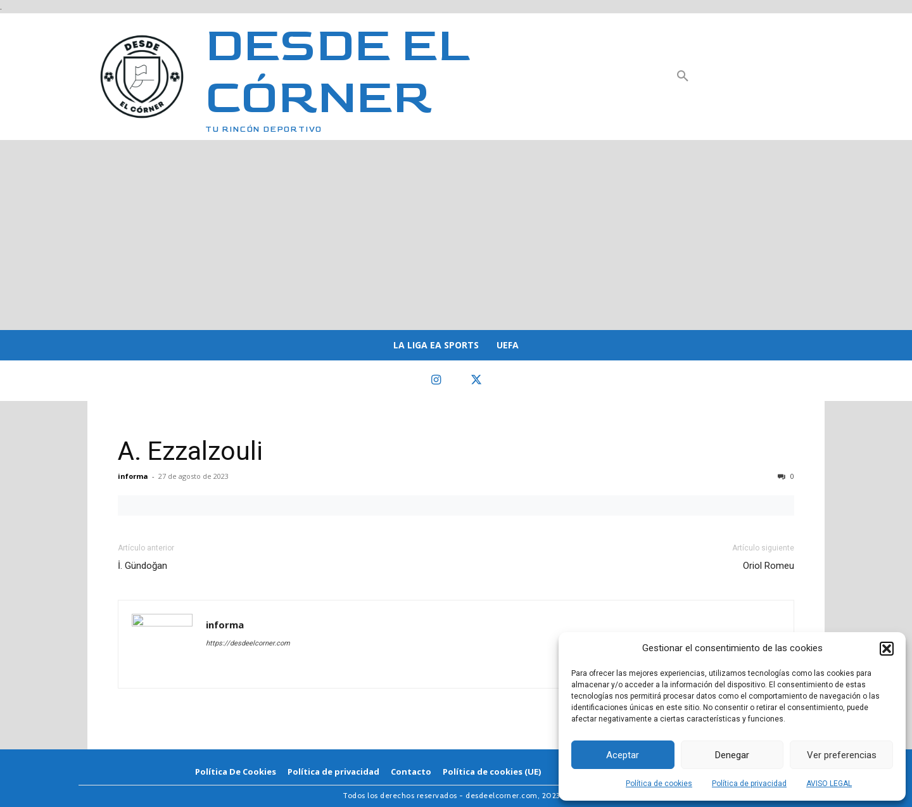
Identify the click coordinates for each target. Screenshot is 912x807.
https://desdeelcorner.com (248, 643)
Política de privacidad (749, 783)
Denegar (732, 755)
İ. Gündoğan (142, 565)
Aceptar (622, 755)
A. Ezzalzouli (190, 451)
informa (133, 476)
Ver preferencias (842, 755)
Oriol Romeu (768, 565)
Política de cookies (659, 783)
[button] (886, 648)
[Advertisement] (456, 235)
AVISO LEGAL (829, 783)
